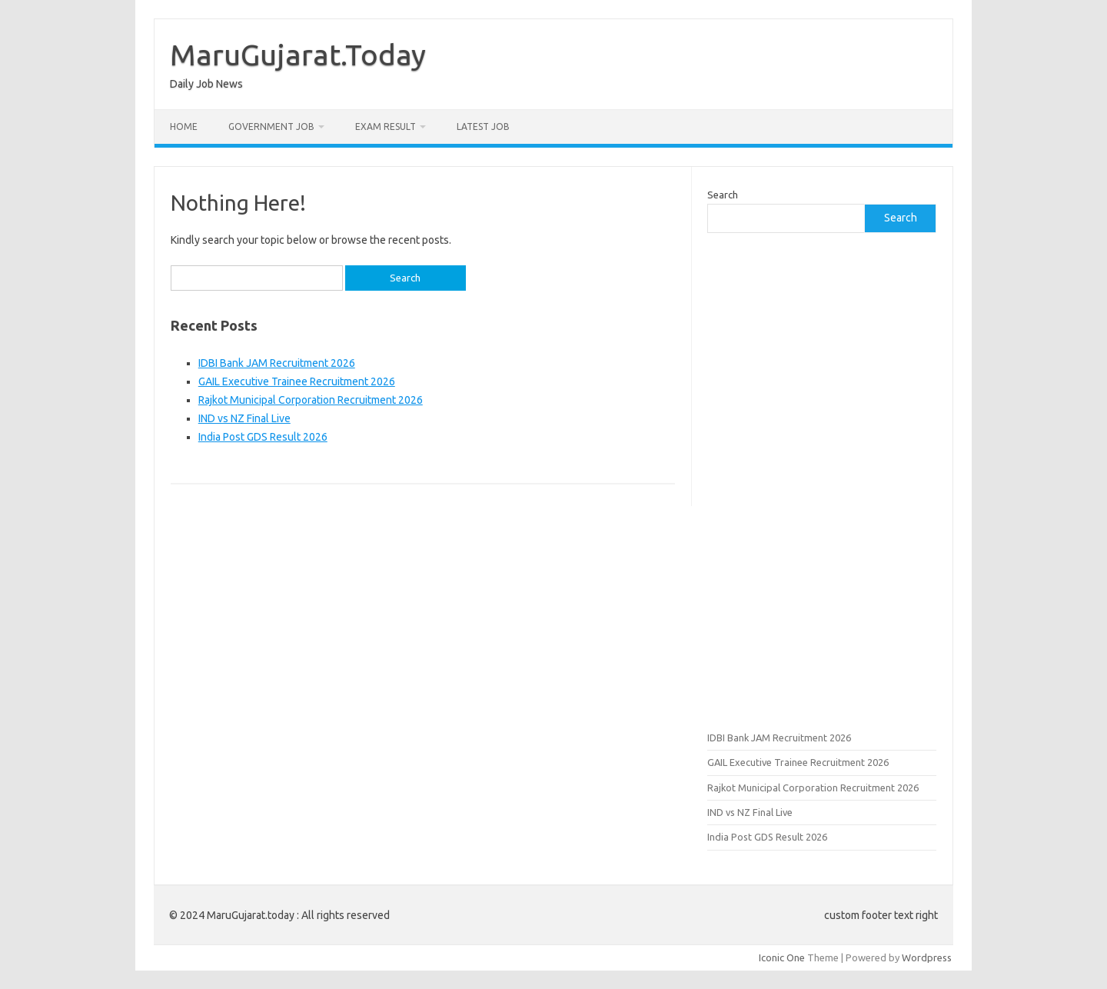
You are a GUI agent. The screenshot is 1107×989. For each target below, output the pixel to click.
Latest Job (483, 127)
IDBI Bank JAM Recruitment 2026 (276, 363)
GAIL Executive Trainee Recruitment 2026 (296, 381)
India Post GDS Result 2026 (262, 437)
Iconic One (782, 957)
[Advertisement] (821, 480)
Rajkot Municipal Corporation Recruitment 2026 (310, 400)
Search (722, 194)
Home (184, 127)
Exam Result (385, 127)
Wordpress (927, 957)
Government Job (271, 127)
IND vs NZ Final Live (244, 418)
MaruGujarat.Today (298, 54)
